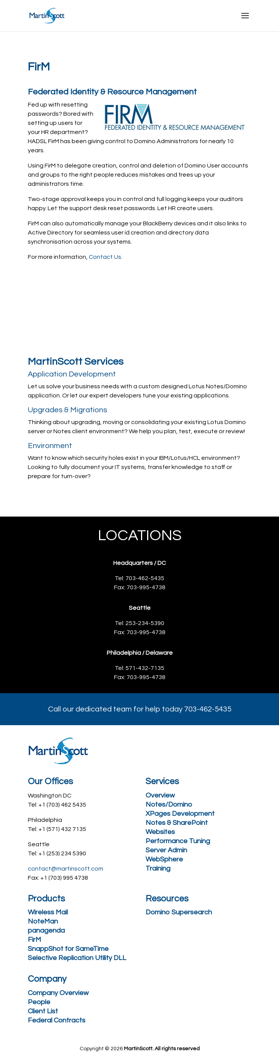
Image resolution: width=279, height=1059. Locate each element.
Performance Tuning (178, 841)
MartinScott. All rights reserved (162, 1048)
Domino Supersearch (179, 912)
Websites (160, 832)
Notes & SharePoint (177, 822)
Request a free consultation (92, 294)
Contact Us (105, 257)
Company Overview (58, 993)
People (39, 1002)
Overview (160, 795)
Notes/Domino (169, 804)
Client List (43, 1011)
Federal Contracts (56, 1020)
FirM (34, 939)
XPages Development (180, 813)
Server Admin (166, 850)
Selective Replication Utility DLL (77, 958)
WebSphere (164, 859)
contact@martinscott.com (65, 869)
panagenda (46, 930)
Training (158, 868)
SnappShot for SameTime (68, 948)
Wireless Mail (48, 912)
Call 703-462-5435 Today (86, 324)
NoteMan (43, 921)
